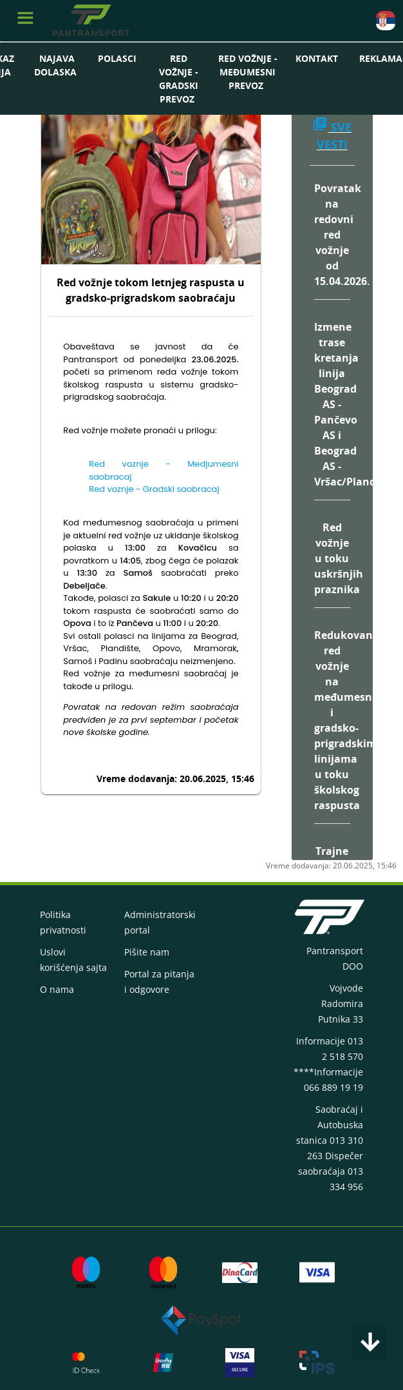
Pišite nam (146, 952)
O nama (57, 989)
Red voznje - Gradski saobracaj (154, 489)
